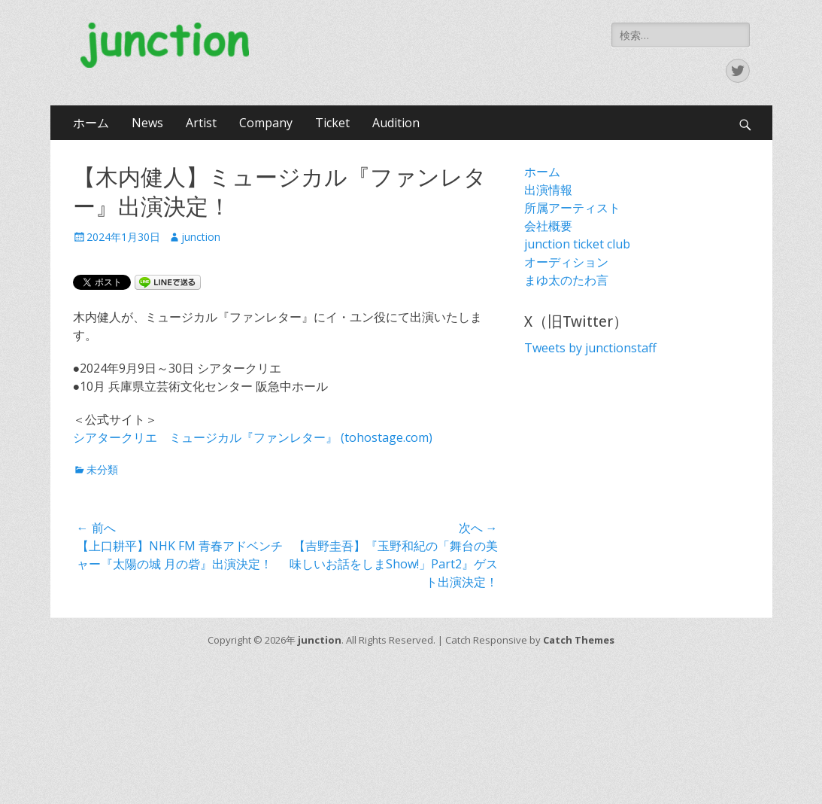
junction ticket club (577, 244)
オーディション (566, 262)
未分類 (102, 469)
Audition (396, 122)
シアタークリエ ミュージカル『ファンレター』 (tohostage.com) (252, 437)
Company (266, 122)
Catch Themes (578, 640)
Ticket (332, 122)
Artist (201, 122)
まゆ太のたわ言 (566, 280)
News (147, 122)
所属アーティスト (572, 207)
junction (200, 237)
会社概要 (548, 226)
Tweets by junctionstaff (590, 348)
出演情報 (548, 189)
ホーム (91, 122)
